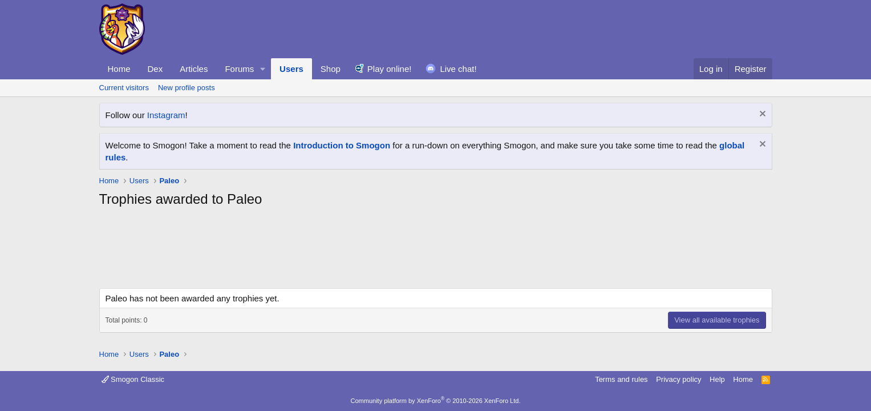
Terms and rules (621, 379)
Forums (239, 69)
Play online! (389, 69)
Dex (155, 69)
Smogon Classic (133, 379)
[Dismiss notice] (761, 115)
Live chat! (458, 69)
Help (717, 379)
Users (291, 69)
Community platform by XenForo (436, 400)
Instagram (166, 115)
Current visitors (124, 87)
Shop (331, 69)
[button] (263, 68)
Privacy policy (678, 379)
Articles (194, 69)
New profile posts (186, 87)
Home (119, 69)
